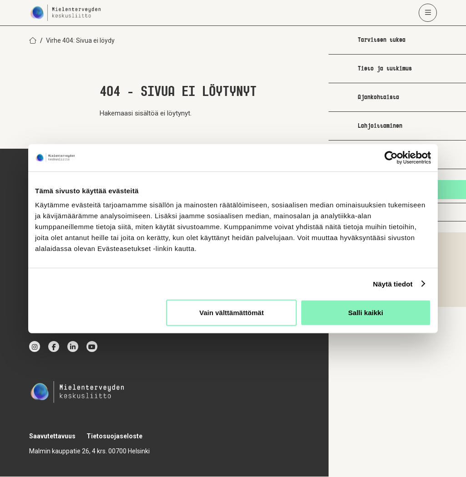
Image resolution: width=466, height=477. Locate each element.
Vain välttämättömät (231, 312)
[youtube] (91, 346)
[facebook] (53, 346)
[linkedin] (72, 346)
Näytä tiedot (393, 283)
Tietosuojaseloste (114, 436)
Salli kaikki (365, 312)
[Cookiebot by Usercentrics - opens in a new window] (391, 157)
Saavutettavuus (52, 436)
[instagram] (34, 346)
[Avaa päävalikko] (428, 12)
